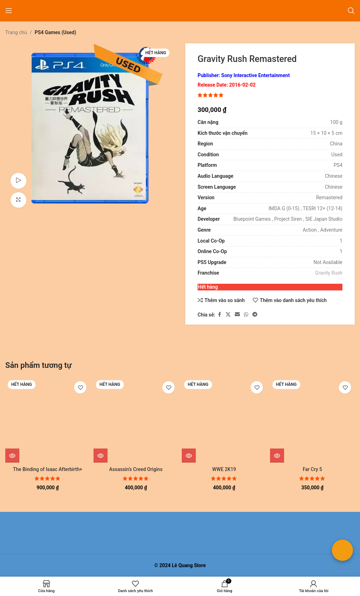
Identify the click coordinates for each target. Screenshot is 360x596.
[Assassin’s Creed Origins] (136, 420)
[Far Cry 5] (312, 420)
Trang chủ (16, 32)
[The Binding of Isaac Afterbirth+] (47, 420)
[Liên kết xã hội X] (228, 315)
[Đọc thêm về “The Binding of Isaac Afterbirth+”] (12, 455)
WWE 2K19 (224, 469)
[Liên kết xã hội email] (237, 315)
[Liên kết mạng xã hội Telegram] (254, 315)
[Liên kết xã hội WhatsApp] (246, 315)
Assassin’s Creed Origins (136, 469)
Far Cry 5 (312, 469)
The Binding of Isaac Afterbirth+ (48, 469)
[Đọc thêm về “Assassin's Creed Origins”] (101, 455)
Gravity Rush (328, 273)
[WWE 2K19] (224, 420)
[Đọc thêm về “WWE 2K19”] (189, 455)
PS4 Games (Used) (55, 32)
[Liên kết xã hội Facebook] (219, 315)
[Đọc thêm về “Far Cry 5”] (277, 455)
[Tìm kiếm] (351, 11)
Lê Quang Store (189, 565)
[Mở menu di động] (9, 11)
